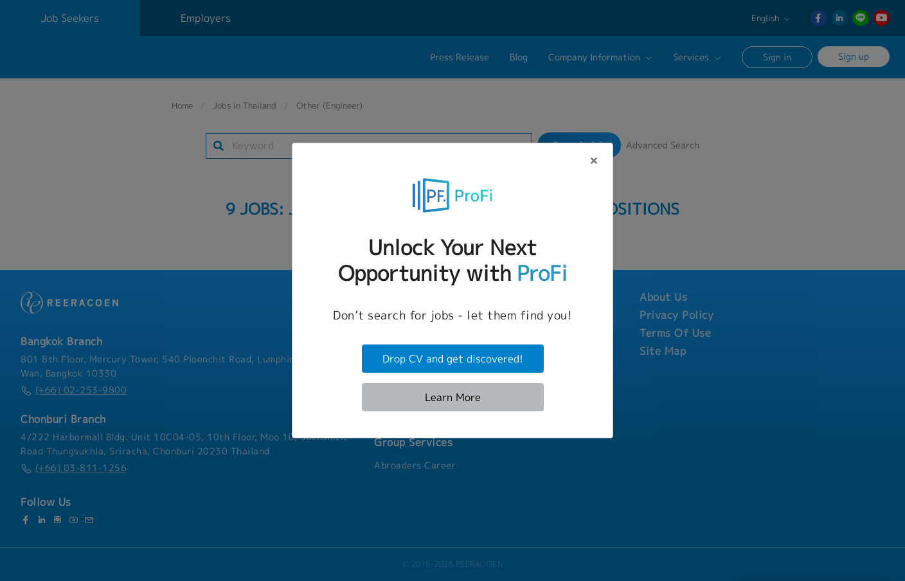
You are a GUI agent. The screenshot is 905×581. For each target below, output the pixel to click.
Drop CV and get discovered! (452, 358)
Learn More (453, 397)
